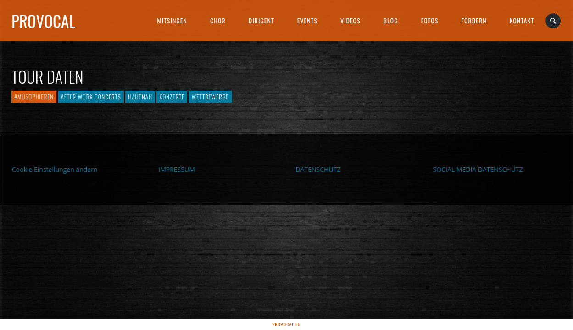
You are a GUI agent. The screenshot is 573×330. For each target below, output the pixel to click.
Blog (391, 20)
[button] (20, 310)
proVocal (43, 21)
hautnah (140, 96)
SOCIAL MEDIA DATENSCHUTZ (478, 169)
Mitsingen (172, 20)
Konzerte (171, 96)
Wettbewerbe (210, 96)
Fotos (430, 20)
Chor (218, 20)
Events (307, 20)
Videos (350, 20)
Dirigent (261, 20)
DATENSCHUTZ (318, 169)
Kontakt (522, 20)
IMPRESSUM (176, 169)
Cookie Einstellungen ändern (55, 169)
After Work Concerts (91, 96)
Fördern (474, 20)
